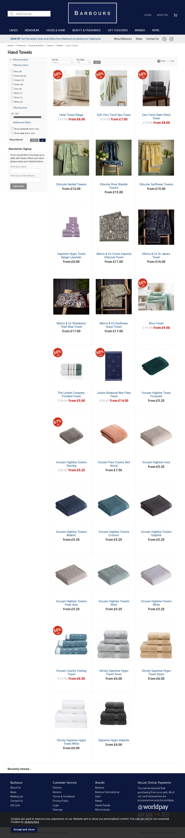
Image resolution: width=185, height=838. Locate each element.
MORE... (156, 30)
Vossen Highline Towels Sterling (71, 464)
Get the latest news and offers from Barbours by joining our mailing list (55, 38)
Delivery (57, 787)
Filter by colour (20, 65)
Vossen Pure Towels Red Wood (114, 464)
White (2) (17, 101)
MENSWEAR (32, 30)
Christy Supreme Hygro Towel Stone (156, 672)
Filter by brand (20, 59)
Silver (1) (17, 97)
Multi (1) (16, 93)
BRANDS (140, 30)
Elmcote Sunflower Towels (156, 184)
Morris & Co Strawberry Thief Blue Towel (71, 325)
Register (162, 15)
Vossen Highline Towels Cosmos (113, 533)
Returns (57, 792)
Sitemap (58, 809)
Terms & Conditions (64, 796)
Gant (98, 796)
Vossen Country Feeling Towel (71, 672)
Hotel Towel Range (71, 115)
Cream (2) (17, 80)
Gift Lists (15, 805)
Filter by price (20, 107)
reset (34, 140)
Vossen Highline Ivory (156, 462)
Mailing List (16, 796)
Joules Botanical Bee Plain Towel (114, 394)
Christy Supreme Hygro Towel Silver (113, 672)
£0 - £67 (15, 113)
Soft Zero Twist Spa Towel (114, 115)
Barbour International (107, 792)
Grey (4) (16, 88)
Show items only (25, 128)
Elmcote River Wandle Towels (114, 186)
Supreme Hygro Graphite (113, 740)
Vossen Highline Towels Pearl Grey (71, 603)
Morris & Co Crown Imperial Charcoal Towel (113, 255)
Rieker (98, 800)
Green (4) (17, 84)
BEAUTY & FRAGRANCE (86, 30)
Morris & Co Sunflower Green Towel (114, 325)
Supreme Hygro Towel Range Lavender (71, 255)
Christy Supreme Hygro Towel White (71, 742)
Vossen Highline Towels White (156, 603)
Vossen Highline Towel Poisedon (156, 394)
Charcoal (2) (18, 75)
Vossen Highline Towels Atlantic (71, 533)
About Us (15, 787)
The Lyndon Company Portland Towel (71, 394)
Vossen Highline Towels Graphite (156, 533)
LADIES (13, 30)
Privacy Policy (60, 800)
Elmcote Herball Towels (71, 184)
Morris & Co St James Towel (156, 255)
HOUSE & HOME (55, 30)
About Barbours (123, 38)
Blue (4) (16, 71)
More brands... (103, 809)
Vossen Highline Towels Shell (113, 603)
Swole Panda (102, 805)
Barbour (99, 787)
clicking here (31, 821)
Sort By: (63, 61)
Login (147, 15)
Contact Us (152, 38)
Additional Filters (22, 122)
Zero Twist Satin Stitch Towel (156, 116)
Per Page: (84, 61)
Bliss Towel (156, 323)
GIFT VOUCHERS (118, 30)
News (139, 38)
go (42, 140)
